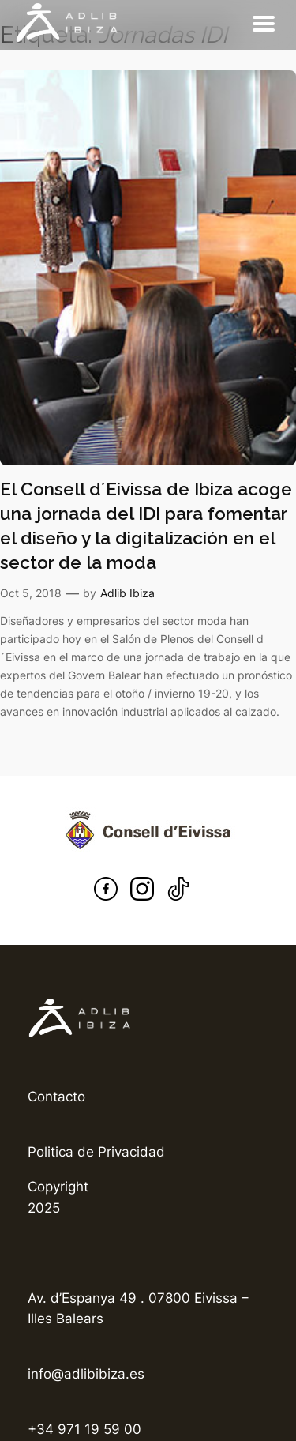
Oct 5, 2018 (31, 593)
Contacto (56, 1096)
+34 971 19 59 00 (84, 1429)
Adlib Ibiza (127, 593)
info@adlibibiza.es (86, 1374)
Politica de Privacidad (96, 1152)
